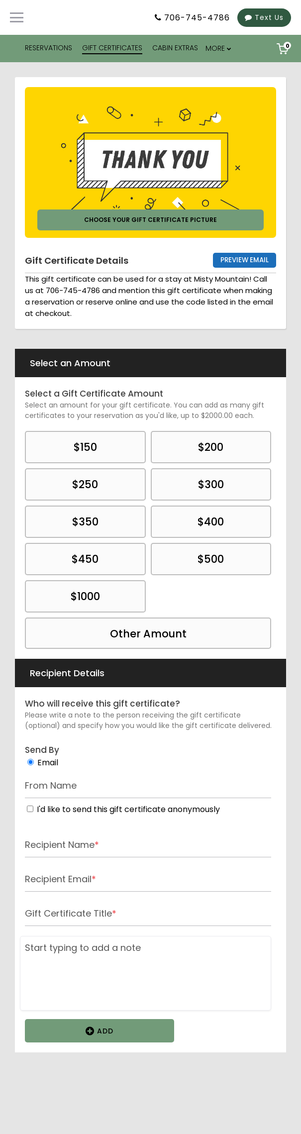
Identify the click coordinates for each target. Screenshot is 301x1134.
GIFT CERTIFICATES (112, 48)
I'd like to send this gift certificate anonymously (128, 809)
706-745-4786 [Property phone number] (197, 17)
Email (47, 762)
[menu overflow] (219, 48)
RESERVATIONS (48, 48)
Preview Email (244, 260)
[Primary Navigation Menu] (16, 17)
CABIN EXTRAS (175, 48)
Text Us (264, 17)
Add (99, 1030)
